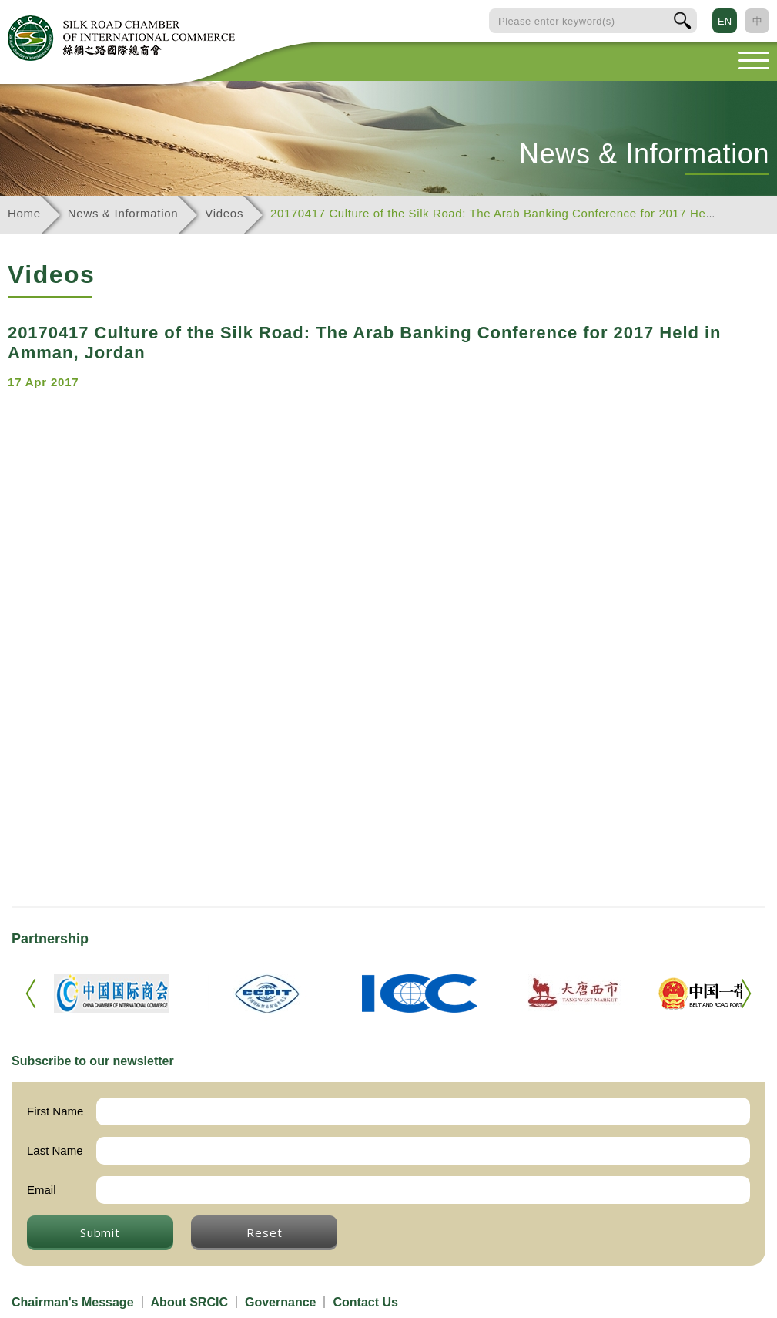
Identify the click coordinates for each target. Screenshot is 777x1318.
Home (24, 213)
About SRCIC (189, 1302)
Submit (100, 1232)
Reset (264, 1232)
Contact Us (365, 1302)
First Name (55, 1111)
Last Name (55, 1150)
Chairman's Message (73, 1302)
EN (725, 21)
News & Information (123, 213)
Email (41, 1189)
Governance (280, 1302)
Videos (224, 213)
